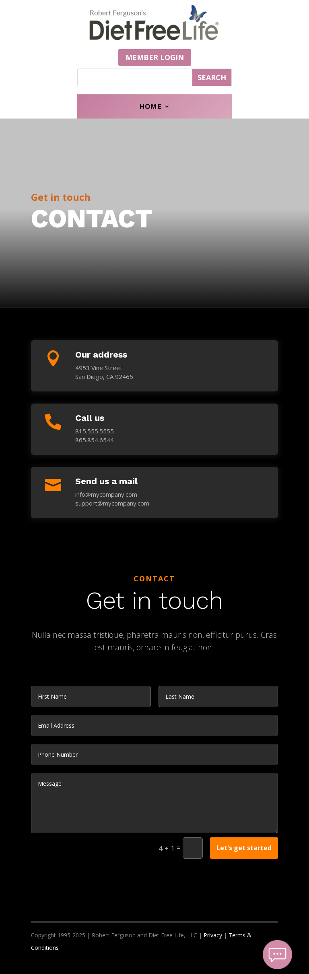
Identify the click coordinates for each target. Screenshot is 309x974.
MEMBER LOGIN (155, 57)
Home (150, 107)
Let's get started (244, 847)
